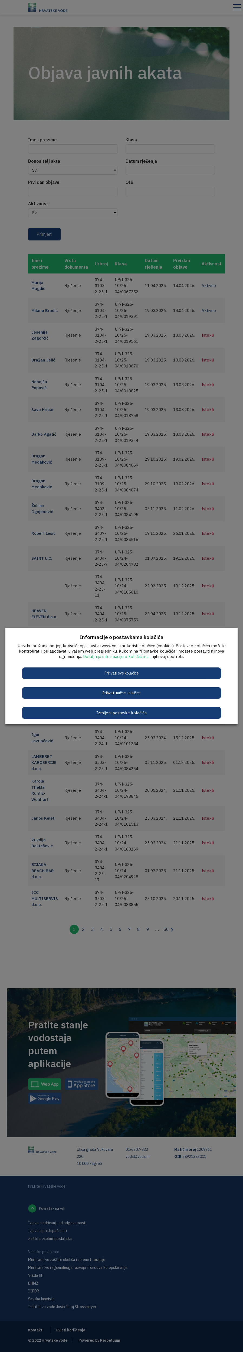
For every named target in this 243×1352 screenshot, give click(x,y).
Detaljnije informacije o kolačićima (116, 656)
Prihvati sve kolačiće (121, 672)
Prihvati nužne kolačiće (122, 692)
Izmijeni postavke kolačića (121, 712)
